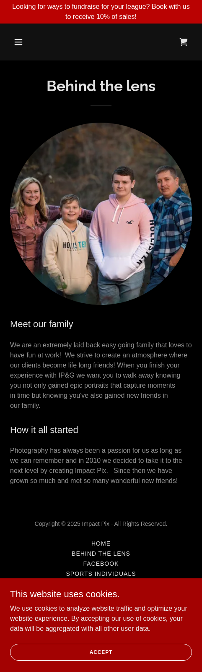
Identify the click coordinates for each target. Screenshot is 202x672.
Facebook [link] (101, 563)
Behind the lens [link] (101, 553)
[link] (183, 42)
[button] (31, 42)
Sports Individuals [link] (101, 573)
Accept (101, 652)
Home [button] (101, 543)
